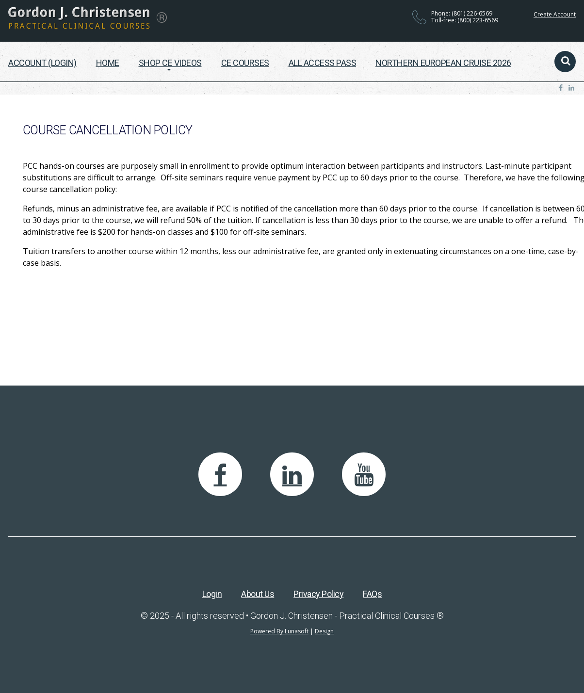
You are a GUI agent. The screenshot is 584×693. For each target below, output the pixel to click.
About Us (257, 594)
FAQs (372, 594)
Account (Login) (42, 63)
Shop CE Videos (170, 63)
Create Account (555, 14)
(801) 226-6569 (472, 13)
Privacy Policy (318, 594)
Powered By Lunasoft (279, 631)
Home (107, 63)
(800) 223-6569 (477, 20)
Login (212, 594)
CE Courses (245, 63)
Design (324, 631)
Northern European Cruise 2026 (443, 63)
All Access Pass (323, 63)
